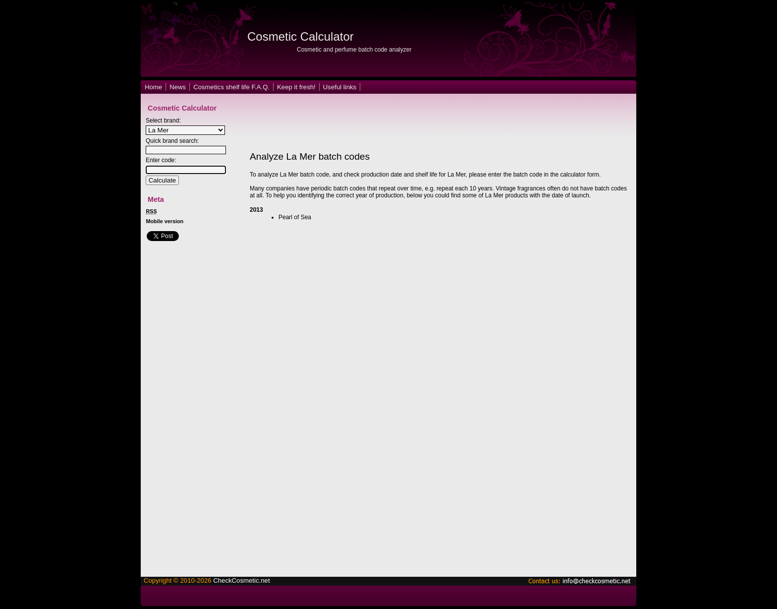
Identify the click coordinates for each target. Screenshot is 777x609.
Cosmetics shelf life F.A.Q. (231, 87)
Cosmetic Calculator (300, 36)
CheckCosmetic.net (241, 580)
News (177, 87)
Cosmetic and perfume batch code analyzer (354, 49)
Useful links (339, 87)
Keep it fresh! (296, 87)
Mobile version (165, 221)
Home (153, 87)
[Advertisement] (425, 123)
